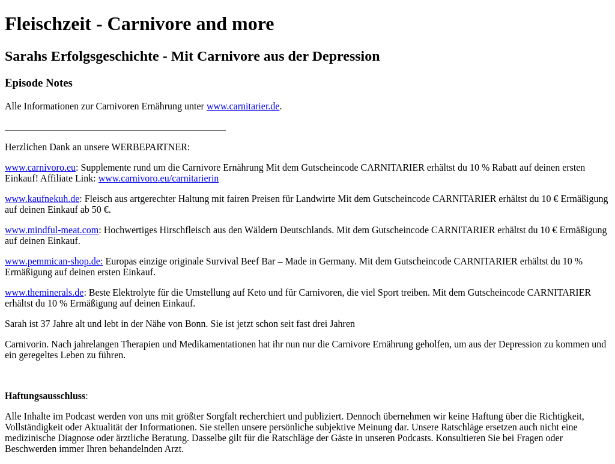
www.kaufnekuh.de (42, 199)
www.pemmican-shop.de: (54, 261)
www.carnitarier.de (243, 106)
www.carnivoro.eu (40, 167)
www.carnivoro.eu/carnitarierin (158, 178)
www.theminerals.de (44, 292)
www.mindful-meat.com (51, 230)
